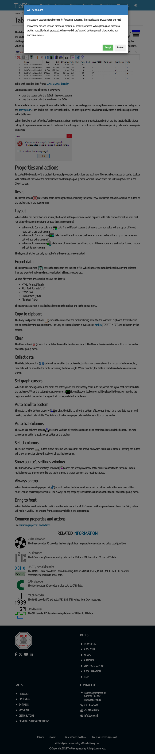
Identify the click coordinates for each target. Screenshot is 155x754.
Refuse (120, 47)
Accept (108, 47)
